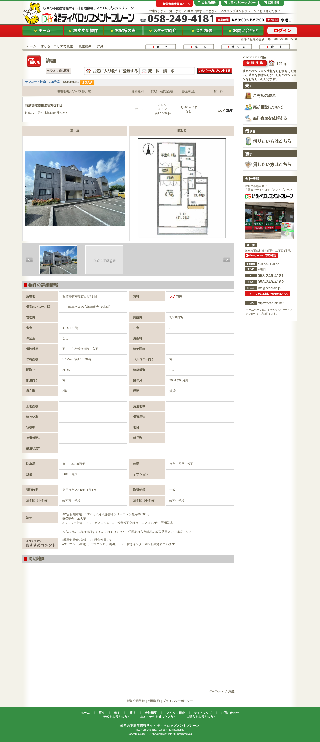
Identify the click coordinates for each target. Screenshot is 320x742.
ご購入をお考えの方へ (201, 716)
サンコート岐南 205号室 (42, 82)
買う (102, 712)
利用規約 (154, 701)
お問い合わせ (230, 712)
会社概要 (151, 712)
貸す (133, 712)
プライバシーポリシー (178, 701)
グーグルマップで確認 (222, 691)
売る (117, 712)
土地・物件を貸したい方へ (158, 716)
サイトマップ (203, 712)
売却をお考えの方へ (117, 716)
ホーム (31, 46)
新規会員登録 (136, 701)
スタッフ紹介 (176, 712)
